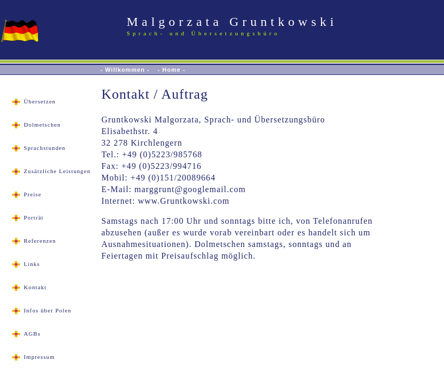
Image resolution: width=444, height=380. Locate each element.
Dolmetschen (42, 124)
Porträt (34, 217)
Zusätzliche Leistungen (57, 171)
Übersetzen (39, 101)
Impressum (39, 357)
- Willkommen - (125, 69)
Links (32, 264)
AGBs (32, 333)
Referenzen (40, 241)
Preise (32, 194)
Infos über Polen (47, 310)
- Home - (171, 69)
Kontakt (35, 287)
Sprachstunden (44, 148)
